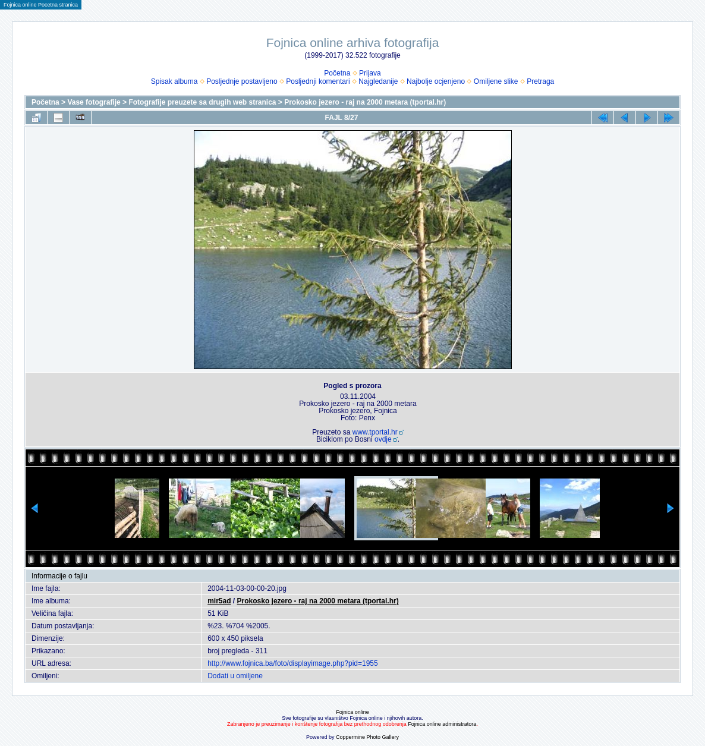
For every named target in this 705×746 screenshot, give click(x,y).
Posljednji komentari (318, 81)
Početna (337, 73)
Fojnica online (352, 712)
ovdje (383, 439)
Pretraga (540, 81)
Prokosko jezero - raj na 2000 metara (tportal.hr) (365, 102)
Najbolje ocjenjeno (436, 81)
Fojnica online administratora (442, 724)
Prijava (370, 73)
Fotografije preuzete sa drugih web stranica (202, 102)
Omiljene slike (496, 81)
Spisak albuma (174, 81)
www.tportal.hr (375, 432)
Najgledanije (378, 81)
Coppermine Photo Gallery (367, 737)
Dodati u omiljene (235, 676)
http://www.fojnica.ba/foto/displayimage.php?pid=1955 (292, 663)
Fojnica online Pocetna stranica (41, 5)
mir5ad (219, 601)
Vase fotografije (93, 102)
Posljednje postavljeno (241, 81)
